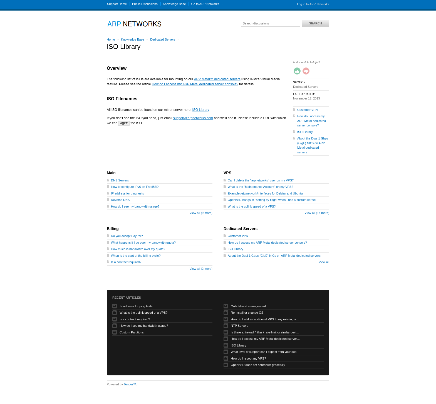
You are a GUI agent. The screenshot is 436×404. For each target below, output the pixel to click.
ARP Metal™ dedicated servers (217, 79)
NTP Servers (239, 325)
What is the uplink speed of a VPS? (252, 206)
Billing (113, 228)
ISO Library (200, 110)
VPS (227, 173)
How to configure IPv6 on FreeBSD (134, 186)
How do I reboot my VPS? (248, 358)
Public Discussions (145, 4)
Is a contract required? (126, 262)
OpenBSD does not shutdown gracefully (258, 364)
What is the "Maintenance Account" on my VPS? (260, 186)
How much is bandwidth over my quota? (138, 249)
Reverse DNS (120, 199)
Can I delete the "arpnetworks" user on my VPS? (261, 180)
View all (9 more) (201, 213)
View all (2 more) (201, 268)
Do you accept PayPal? (127, 236)
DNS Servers (120, 180)
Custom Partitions (132, 332)
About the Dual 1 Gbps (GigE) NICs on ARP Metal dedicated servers (274, 255)
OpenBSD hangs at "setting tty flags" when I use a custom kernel (272, 199)
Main (111, 173)
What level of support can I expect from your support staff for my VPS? (265, 351)
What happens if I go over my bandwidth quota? (143, 242)
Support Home (117, 4)
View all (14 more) (317, 213)
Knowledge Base (174, 4)
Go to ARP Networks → (207, 4)
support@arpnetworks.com (193, 118)
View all (324, 262)
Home (111, 39)
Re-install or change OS (247, 312)
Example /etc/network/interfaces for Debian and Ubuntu (265, 193)
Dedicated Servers (162, 39)
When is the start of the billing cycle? (136, 255)
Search (315, 23)
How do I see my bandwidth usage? (135, 206)
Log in (301, 4)
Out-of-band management (248, 306)
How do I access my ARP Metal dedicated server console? (195, 84)
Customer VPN (307, 109)
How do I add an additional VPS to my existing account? (265, 319)
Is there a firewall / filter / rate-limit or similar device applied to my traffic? (265, 332)
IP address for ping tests (127, 193)
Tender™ (130, 384)
